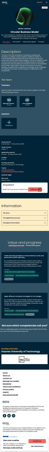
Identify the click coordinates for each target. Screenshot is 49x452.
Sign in (39, 2)
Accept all (37, 441)
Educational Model (10, 395)
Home (5, 373)
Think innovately (9, 310)
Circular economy (7, 170)
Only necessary (37, 446)
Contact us (7, 378)
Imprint (6, 392)
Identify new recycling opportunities (14, 314)
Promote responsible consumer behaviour (27, 275)
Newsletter (7, 384)
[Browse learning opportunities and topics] (46, 2)
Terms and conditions (12, 387)
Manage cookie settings (13, 448)
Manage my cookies (11, 381)
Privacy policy (8, 389)
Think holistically (9, 275)
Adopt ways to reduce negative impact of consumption (19, 272)
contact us (35, 189)
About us (6, 376)
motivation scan (11, 329)
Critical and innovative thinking (12, 172)
